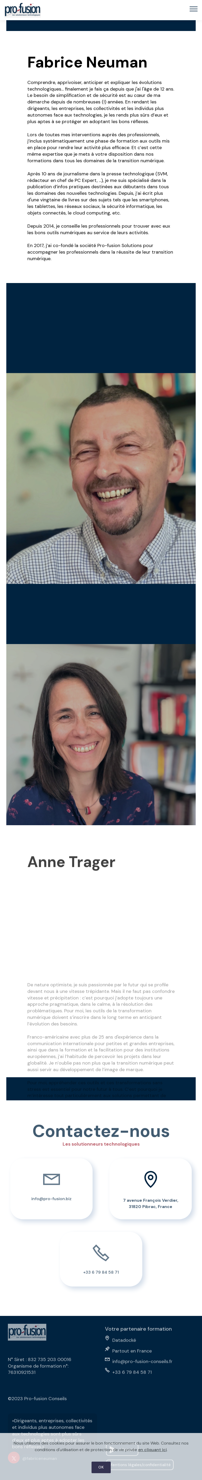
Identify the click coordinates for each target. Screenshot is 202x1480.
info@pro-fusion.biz (51, 1203)
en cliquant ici (152, 1451)
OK (101, 1469)
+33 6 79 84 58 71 (101, 1276)
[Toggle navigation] (194, 8)
